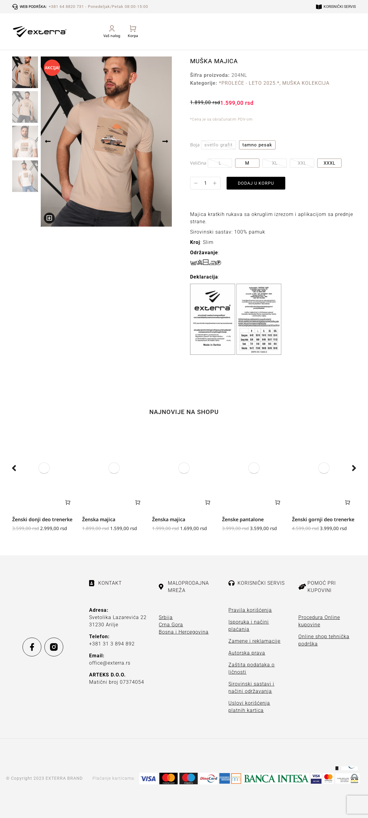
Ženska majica (98, 519)
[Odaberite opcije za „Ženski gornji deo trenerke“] (347, 502)
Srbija (166, 617)
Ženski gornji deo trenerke (323, 519)
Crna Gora (171, 625)
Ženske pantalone (243, 519)
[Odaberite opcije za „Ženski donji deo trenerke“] (68, 502)
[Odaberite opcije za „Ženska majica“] (138, 502)
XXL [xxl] (302, 163)
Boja (195, 145)
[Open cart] (350, 38)
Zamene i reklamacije (254, 641)
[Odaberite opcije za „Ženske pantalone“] (278, 502)
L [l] (220, 163)
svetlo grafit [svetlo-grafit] (218, 145)
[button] (14, 468)
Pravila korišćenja (250, 610)
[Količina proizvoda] (205, 183)
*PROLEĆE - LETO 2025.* (249, 83)
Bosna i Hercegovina (184, 632)
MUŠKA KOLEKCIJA (305, 83)
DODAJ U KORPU (259, 183)
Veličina (198, 163)
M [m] (247, 163)
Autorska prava (246, 653)
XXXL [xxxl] (329, 163)
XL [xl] (275, 163)
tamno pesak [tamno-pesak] (257, 145)
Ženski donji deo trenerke (42, 519)
